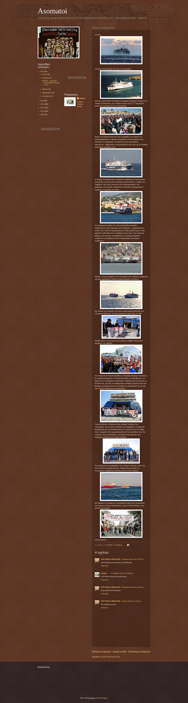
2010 (42, 111)
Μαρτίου (45, 89)
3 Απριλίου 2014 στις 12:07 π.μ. (132, 559)
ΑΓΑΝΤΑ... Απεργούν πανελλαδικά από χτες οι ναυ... (51, 83)
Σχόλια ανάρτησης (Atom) (111, 657)
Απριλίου (45, 78)
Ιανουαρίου (46, 96)
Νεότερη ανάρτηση (101, 651)
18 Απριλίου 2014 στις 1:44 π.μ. (132, 587)
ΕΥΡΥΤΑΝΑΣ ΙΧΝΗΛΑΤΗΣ (110, 559)
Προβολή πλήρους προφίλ (80, 104)
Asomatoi (52, 11)
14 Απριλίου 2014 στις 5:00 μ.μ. (122, 573)
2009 (42, 115)
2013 (42, 101)
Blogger (104, 698)
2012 (42, 104)
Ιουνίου (45, 74)
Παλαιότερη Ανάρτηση (139, 651)
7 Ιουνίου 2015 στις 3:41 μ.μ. (131, 601)
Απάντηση (104, 566)
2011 (42, 108)
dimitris (104, 573)
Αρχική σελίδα (119, 651)
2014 (42, 71)
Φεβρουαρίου (47, 93)
